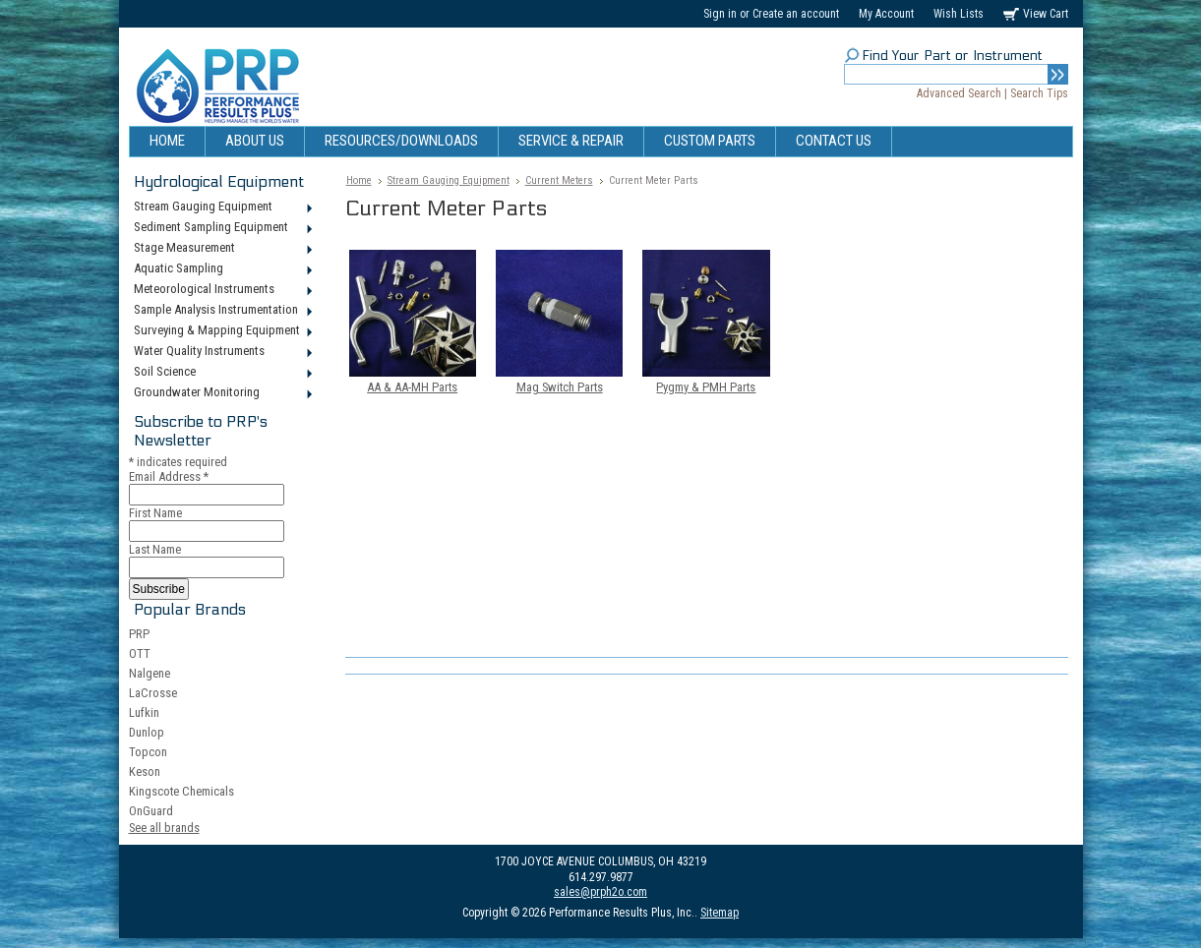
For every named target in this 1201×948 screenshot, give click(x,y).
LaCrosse (153, 692)
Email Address (169, 476)
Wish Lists (958, 14)
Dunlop (146, 732)
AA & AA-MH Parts (412, 387)
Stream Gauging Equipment (222, 207)
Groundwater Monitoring (222, 393)
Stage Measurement (222, 249)
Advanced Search (959, 93)
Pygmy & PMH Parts (705, 387)
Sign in (720, 14)
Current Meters (559, 180)
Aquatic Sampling (222, 269)
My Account (886, 14)
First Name (155, 512)
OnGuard (151, 810)
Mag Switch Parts (559, 387)
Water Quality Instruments (222, 352)
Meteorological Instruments (222, 290)
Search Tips (1039, 93)
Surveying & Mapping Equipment (222, 331)
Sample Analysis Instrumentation (222, 311)
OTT (139, 653)
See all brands (164, 827)
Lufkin (144, 712)
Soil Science (222, 373)
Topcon (148, 751)
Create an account (795, 14)
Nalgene (149, 673)
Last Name (155, 549)
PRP (139, 633)
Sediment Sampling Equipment (222, 228)
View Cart (1045, 14)
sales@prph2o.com (600, 892)
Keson (144, 771)
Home (359, 180)
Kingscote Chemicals (181, 791)
